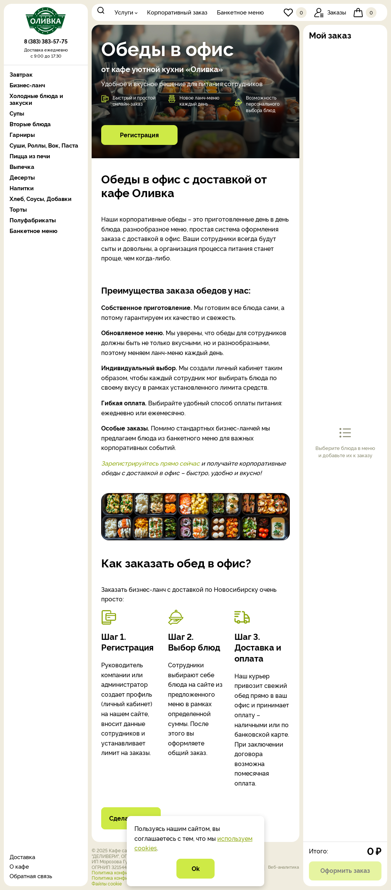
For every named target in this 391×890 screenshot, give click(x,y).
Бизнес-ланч (27, 85)
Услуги (124, 12)
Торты (18, 209)
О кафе (19, 866)
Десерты (22, 177)
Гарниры (22, 134)
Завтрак (21, 74)
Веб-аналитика (283, 867)
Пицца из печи (30, 156)
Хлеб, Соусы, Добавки (40, 198)
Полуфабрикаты (33, 220)
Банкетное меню (240, 12)
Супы (17, 113)
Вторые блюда (30, 123)
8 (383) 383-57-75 (46, 42)
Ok (196, 868)
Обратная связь (31, 876)
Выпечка (22, 166)
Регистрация (139, 134)
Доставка (22, 857)
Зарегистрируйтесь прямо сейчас (151, 463)
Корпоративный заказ (177, 12)
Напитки (22, 188)
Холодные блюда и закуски (36, 99)
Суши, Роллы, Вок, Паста (44, 145)
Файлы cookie (107, 883)
